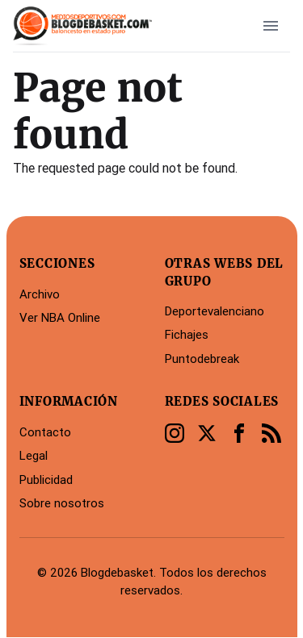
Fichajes (186, 334)
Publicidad (46, 479)
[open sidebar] (270, 25)
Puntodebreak (202, 358)
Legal (33, 455)
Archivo (39, 294)
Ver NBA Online (59, 317)
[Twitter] (207, 433)
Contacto (45, 432)
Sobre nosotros (61, 503)
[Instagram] (174, 433)
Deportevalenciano (214, 311)
